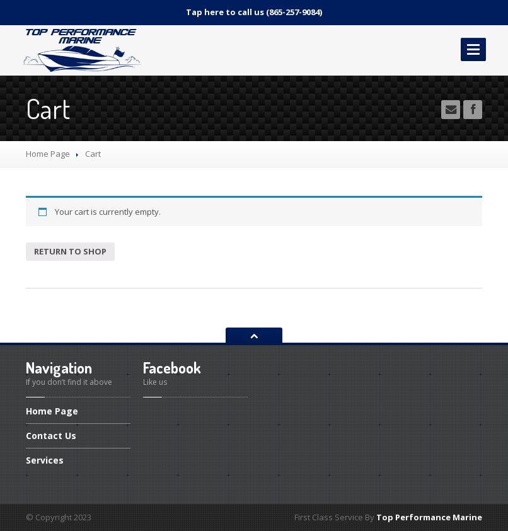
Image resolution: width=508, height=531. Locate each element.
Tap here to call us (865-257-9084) (254, 12)
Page (52, 412)
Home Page (48, 153)
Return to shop (70, 251)
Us (51, 436)
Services (45, 460)
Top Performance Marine (429, 517)
